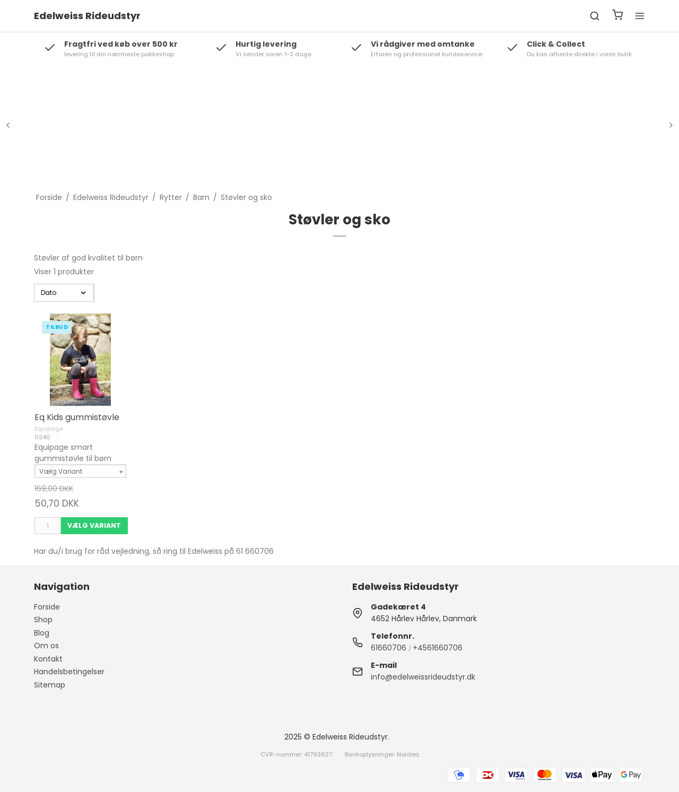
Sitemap (49, 685)
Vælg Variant (94, 525)
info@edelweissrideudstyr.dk (423, 677)
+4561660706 (438, 647)
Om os (46, 645)
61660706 (388, 647)
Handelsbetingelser (69, 671)
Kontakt (48, 659)
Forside (47, 607)
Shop (43, 619)
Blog (41, 633)
